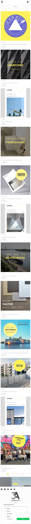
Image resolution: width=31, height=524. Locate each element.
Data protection (18, 521)
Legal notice (14, 521)
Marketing (8, 516)
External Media (9, 513)
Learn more (15, 483)
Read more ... (4, 46)
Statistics (8, 511)
